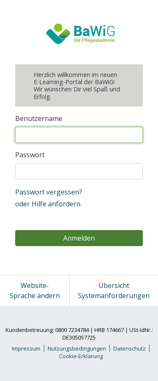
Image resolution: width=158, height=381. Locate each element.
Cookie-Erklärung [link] (81, 356)
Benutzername (38, 118)
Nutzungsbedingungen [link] (77, 348)
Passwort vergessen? (48, 192)
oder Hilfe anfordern (47, 203)
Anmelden (79, 238)
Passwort (30, 154)
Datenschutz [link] (129, 348)
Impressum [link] (26, 348)
